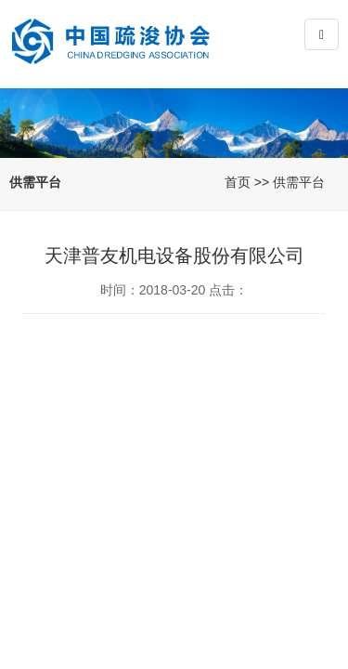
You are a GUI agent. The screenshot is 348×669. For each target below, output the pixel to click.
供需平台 (299, 182)
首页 (238, 182)
